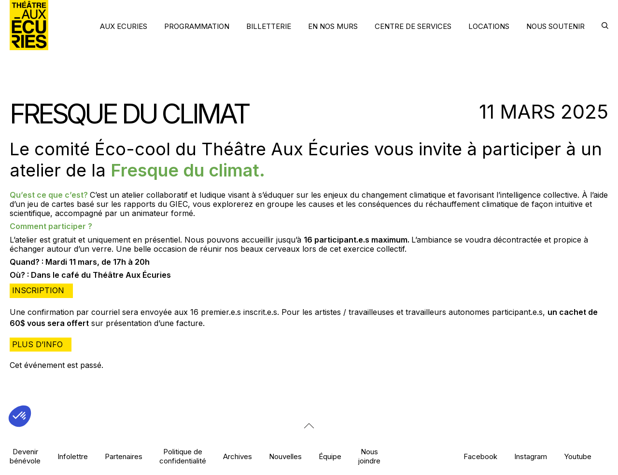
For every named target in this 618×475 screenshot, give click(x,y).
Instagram (530, 456)
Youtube (577, 456)
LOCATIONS (488, 26)
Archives (237, 456)
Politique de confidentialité (182, 456)
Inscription (38, 290)
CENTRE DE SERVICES (413, 26)
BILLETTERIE (268, 26)
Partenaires (123, 456)
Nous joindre (369, 456)
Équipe (330, 456)
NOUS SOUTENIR (555, 26)
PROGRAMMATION (196, 26)
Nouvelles (285, 456)
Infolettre (72, 456)
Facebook (480, 456)
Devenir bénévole (25, 456)
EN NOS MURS (333, 26)
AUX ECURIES (123, 26)
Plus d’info (37, 344)
